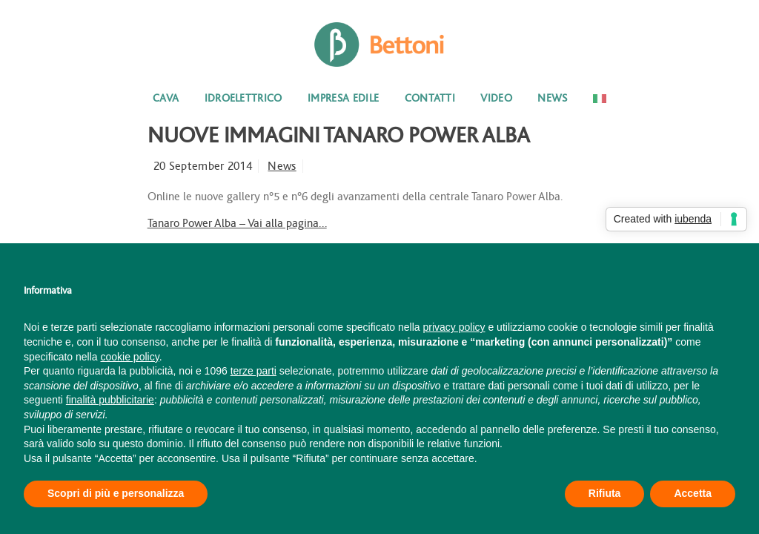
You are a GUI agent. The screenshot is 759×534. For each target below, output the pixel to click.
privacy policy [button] (454, 327)
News (552, 98)
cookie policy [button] (130, 357)
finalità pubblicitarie (110, 400)
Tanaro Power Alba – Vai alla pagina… (237, 223)
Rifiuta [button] (605, 493)
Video (496, 98)
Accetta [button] (693, 493)
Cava (166, 98)
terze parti (253, 371)
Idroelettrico (243, 98)
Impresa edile (343, 98)
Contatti (430, 98)
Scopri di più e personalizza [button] (115, 493)
